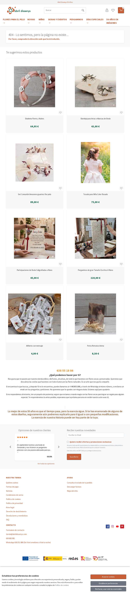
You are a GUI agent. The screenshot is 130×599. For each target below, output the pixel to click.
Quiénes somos (12, 482)
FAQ (7, 519)
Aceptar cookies (108, 577)
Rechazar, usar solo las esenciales (108, 589)
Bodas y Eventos (57, 21)
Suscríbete (74, 457)
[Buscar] (62, 10)
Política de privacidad (14, 503)
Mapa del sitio (72, 491)
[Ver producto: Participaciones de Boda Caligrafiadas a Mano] (34, 238)
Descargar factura (74, 487)
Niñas (42, 21)
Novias (31, 21)
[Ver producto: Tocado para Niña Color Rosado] (95, 162)
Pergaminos (76, 21)
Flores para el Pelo (14, 21)
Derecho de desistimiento (16, 511)
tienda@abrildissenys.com (16, 534)
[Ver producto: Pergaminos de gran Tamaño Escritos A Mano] (95, 238)
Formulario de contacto (15, 530)
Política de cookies (13, 499)
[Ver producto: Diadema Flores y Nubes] (34, 86)
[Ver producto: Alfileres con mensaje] (34, 313)
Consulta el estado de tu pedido (79, 482)
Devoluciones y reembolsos (17, 515)
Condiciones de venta (14, 495)
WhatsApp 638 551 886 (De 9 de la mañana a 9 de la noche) (28, 542)
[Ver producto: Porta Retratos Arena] (95, 313)
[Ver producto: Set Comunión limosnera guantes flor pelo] (34, 162)
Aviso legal (10, 507)
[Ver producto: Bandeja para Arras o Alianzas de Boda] (95, 86)
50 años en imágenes (112, 21)
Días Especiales (94, 21)
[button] (10, 447)
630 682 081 (10, 538)
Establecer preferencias (108, 583)
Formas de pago (12, 487)
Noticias (9, 491)
